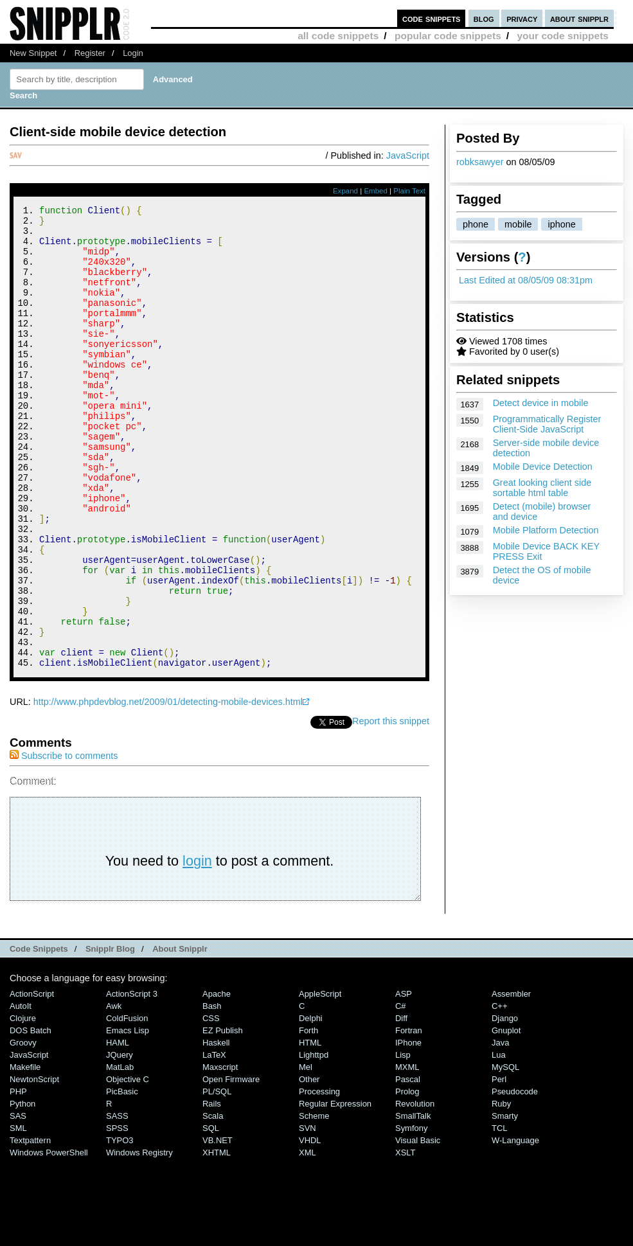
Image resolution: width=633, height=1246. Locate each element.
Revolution (414, 1190)
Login (133, 53)
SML (18, 1215)
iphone (561, 224)
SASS (117, 1202)
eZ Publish (222, 1117)
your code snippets (563, 35)
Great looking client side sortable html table (542, 487)
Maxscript (220, 1154)
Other (309, 1166)
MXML (407, 1154)
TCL (499, 1215)
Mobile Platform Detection (546, 530)
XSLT (405, 1239)
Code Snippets (39, 1035)
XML (307, 1239)
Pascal (407, 1166)
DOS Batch (30, 1117)
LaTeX (214, 1141)
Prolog (407, 1178)
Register (90, 53)
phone (475, 224)
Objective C (127, 1166)
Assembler (511, 1080)
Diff (401, 1105)
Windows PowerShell (49, 1239)
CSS (211, 1105)
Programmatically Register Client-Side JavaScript (547, 424)
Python (22, 1190)
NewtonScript (34, 1166)
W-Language (515, 1227)
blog (484, 18)
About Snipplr (180, 1035)
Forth (308, 1117)
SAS (18, 1202)
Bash (212, 1093)
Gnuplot (506, 1117)
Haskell (215, 1129)
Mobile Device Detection (543, 466)
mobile (517, 224)
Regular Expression (335, 1190)
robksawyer (480, 162)
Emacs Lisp (127, 1117)
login (197, 947)
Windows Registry (139, 1239)
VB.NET (217, 1227)
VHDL (310, 1227)
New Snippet (33, 53)
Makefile (25, 1154)
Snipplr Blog (110, 1035)
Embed (376, 191)
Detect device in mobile (541, 403)
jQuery (119, 1141)
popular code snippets (448, 35)
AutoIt (20, 1093)
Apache (216, 1080)
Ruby (501, 1190)
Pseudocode (515, 1178)
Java (500, 1129)
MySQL (505, 1154)
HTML (310, 1129)
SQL (210, 1215)
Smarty (505, 1202)
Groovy (23, 1129)
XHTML (216, 1239)
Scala (212, 1202)
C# (400, 1093)
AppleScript (320, 1080)
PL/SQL (216, 1178)
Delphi (311, 1105)
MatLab (120, 1154)
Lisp (403, 1141)
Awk (113, 1093)
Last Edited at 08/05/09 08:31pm (526, 280)
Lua (499, 1141)
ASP (403, 1080)
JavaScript (407, 155)
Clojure (23, 1105)
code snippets (431, 18)
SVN (307, 1215)
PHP (18, 1178)
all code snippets (338, 35)
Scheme (314, 1202)
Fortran (408, 1117)
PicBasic (122, 1178)
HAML (117, 1129)
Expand (345, 191)
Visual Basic (417, 1227)
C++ (499, 1093)
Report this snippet (390, 808)
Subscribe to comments (64, 842)
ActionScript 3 (131, 1080)
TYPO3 (119, 1227)
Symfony (411, 1215)
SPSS (117, 1215)
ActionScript (32, 1080)
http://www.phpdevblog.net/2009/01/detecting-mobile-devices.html (168, 788)
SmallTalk (413, 1202)
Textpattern (30, 1227)
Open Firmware (231, 1166)
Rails (211, 1190)
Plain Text (409, 191)
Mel (305, 1154)
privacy (521, 18)
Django (505, 1105)
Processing (319, 1178)
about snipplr (579, 18)
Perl (499, 1166)
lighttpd (313, 1141)
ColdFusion (127, 1105)
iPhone (408, 1129)
